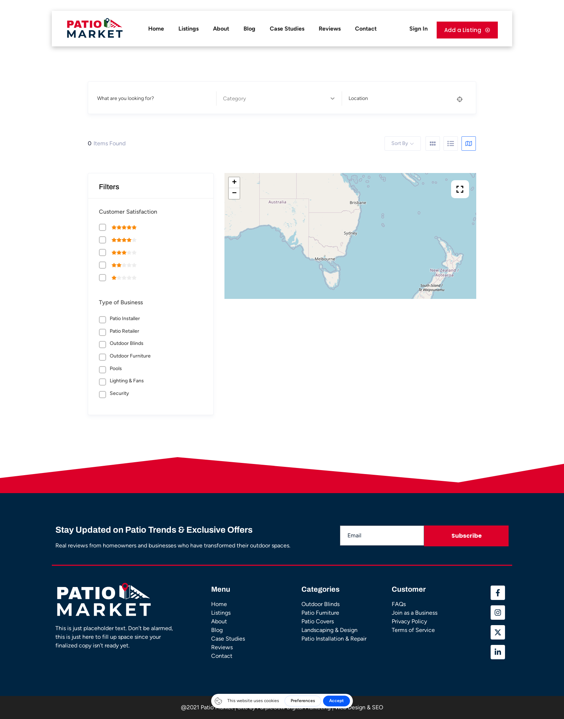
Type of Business (121, 302)
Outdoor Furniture (130, 356)
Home (156, 28)
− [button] (234, 193)
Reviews (330, 28)
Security (119, 393)
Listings (188, 28)
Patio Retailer (124, 331)
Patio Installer (125, 318)
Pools (116, 368)
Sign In (418, 28)
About (221, 28)
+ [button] (234, 182)
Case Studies (287, 28)
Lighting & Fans (127, 381)
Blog (249, 28)
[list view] (451, 143)
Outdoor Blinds (127, 343)
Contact (366, 28)
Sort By (399, 143)
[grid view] (433, 143)
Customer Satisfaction (128, 211)
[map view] (468, 143)
